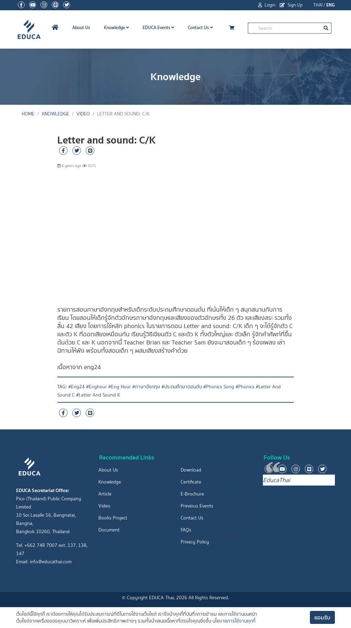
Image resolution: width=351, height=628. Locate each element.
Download (191, 470)
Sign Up (291, 5)
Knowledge (116, 27)
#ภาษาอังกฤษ (146, 386)
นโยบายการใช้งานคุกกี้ (234, 621)
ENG (330, 5)
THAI (318, 5)
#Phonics (244, 386)
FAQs (186, 529)
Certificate (191, 482)
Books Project (112, 518)
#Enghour (96, 386)
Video (83, 113)
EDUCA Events (158, 27)
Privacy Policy (195, 541)
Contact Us (200, 27)
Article (104, 494)
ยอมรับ (322, 617)
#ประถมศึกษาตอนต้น (181, 386)
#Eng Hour (119, 386)
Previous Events (197, 506)
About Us (81, 27)
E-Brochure (192, 494)
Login (266, 5)
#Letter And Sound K (98, 395)
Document (109, 529)
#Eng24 (76, 386)
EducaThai (276, 480)
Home (28, 113)
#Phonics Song (218, 386)
